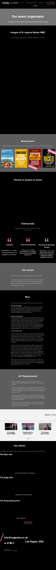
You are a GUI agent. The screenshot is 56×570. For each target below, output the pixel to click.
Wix (16, 550)
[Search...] (40, 6)
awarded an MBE (15, 328)
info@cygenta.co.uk (16, 537)
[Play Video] (11, 426)
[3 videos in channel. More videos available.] (28, 429)
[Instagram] (13, 543)
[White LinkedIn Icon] (5, 543)
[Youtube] (10, 543)
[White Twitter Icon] (8, 543)
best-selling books (39, 325)
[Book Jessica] (51, 3)
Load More (28, 438)
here (31, 230)
